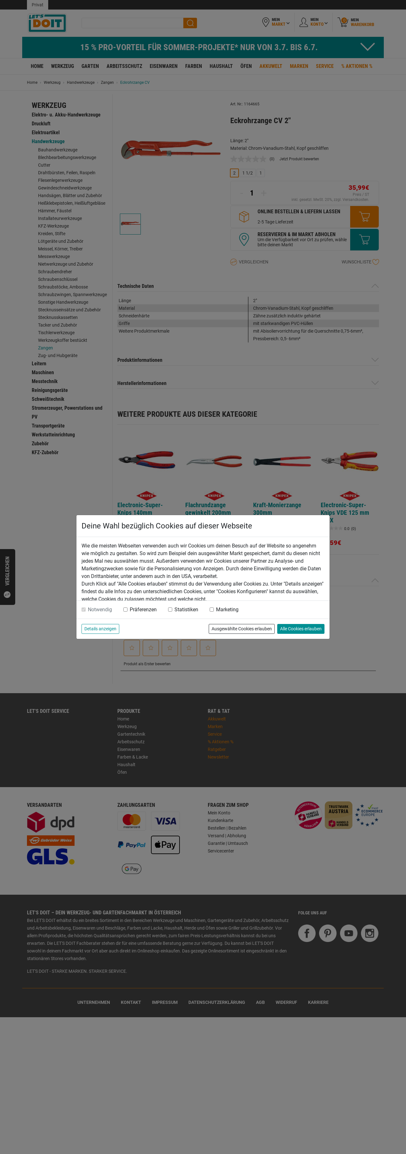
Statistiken (186, 610)
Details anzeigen (100, 628)
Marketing (227, 610)
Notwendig (100, 610)
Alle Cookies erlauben (301, 628)
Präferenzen (143, 610)
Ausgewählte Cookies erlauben (242, 628)
